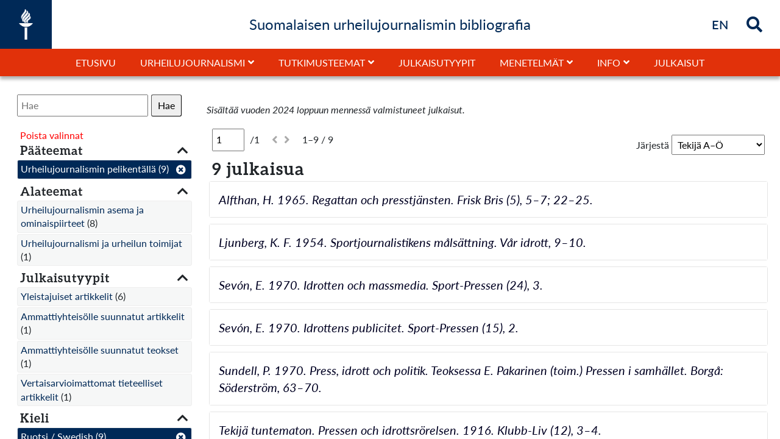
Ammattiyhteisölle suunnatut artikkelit (103, 316)
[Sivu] (228, 140)
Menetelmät (532, 62)
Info (608, 62)
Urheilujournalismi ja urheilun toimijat (101, 243)
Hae (166, 105)
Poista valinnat (51, 135)
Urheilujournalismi (192, 62)
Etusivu (96, 62)
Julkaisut (679, 62)
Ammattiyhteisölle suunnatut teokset (100, 349)
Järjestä (652, 145)
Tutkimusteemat (321, 62)
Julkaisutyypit (437, 62)
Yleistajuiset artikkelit (67, 296)
